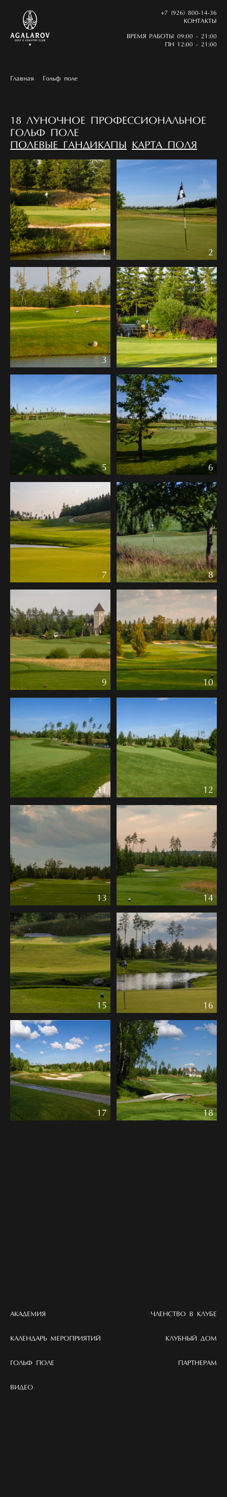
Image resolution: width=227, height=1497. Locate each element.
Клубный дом (191, 1338)
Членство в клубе (184, 1314)
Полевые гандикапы (68, 146)
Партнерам (197, 1363)
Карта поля (164, 146)
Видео (21, 1387)
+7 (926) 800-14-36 (189, 13)
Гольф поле (60, 78)
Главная (22, 78)
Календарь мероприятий (55, 1338)
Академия (28, 1314)
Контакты (200, 21)
